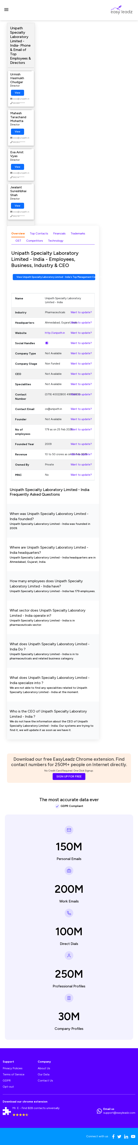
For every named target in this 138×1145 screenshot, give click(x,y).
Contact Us (45, 1080)
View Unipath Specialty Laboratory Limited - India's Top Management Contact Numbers (56, 277)
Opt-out (8, 1086)
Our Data (43, 1074)
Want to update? (81, 312)
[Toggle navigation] (6, 10)
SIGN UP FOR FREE (69, 776)
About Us (44, 1068)
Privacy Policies (12, 1068)
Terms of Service (13, 1074)
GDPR (7, 1080)
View (17, 92)
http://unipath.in (55, 332)
